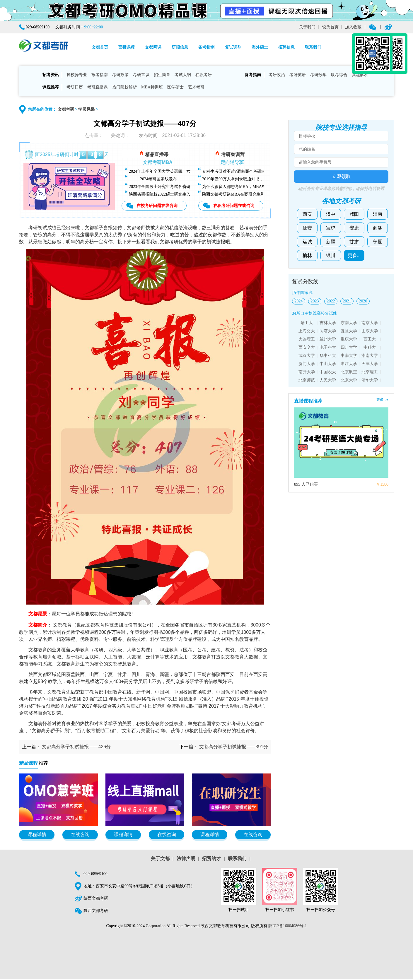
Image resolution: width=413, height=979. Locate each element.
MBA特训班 (152, 87)
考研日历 (74, 87)
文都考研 (66, 109)
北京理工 (369, 372)
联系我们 (313, 47)
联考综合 (339, 75)
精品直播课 (153, 153)
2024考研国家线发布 (158, 179)
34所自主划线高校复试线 (314, 313)
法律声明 (186, 858)
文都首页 (100, 47)
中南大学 (349, 355)
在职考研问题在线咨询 (233, 205)
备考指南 (206, 47)
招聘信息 (286, 47)
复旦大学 (349, 331)
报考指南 (99, 75)
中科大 (369, 347)
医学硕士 (175, 87)
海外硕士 (260, 47)
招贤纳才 (211, 858)
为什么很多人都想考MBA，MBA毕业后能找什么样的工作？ (256, 186)
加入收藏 (353, 27)
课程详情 (37, 834)
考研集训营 (229, 153)
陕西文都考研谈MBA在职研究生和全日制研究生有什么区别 (256, 194)
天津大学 (369, 364)
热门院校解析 (124, 87)
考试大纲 (183, 75)
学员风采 (86, 109)
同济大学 (328, 331)
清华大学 (369, 380)
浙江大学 (349, 364)
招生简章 (162, 75)
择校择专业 (76, 75)
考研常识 (141, 75)
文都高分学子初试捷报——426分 (76, 746)
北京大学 (349, 380)
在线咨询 (80, 834)
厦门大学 (306, 364)
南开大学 (306, 372)
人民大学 (328, 380)
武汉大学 (306, 355)
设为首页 (330, 27)
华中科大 (328, 355)
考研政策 (120, 75)
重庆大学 (349, 339)
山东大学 (369, 331)
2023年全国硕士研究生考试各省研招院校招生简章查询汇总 (182, 186)
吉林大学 (328, 323)
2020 (363, 301)
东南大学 (349, 323)
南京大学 (369, 323)
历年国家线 (302, 292)
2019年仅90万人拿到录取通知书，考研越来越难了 (247, 179)
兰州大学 (328, 339)
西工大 (369, 339)
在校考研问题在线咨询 (157, 205)
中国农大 (328, 372)
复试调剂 (233, 47)
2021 (347, 301)
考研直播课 (97, 87)
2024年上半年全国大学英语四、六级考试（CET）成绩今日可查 (186, 171)
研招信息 (180, 47)
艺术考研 (196, 87)
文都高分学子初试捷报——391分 (233, 746)
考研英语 (297, 75)
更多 (379, 400)
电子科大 (328, 347)
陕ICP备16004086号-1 (287, 926)
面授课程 (126, 47)
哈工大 (307, 323)
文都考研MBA (157, 162)
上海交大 (306, 331)
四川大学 (349, 347)
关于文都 (160, 858)
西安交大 (306, 347)
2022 (331, 301)
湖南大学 (369, 355)
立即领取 (341, 176)
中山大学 (328, 364)
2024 (299, 301)
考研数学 (318, 75)
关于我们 (307, 27)
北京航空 (349, 372)
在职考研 (203, 75)
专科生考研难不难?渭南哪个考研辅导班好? (240, 171)
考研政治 (277, 75)
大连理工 (306, 339)
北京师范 (306, 380)
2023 (315, 301)
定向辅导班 (232, 162)
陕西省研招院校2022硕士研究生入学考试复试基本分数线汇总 (184, 194)
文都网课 (153, 47)
